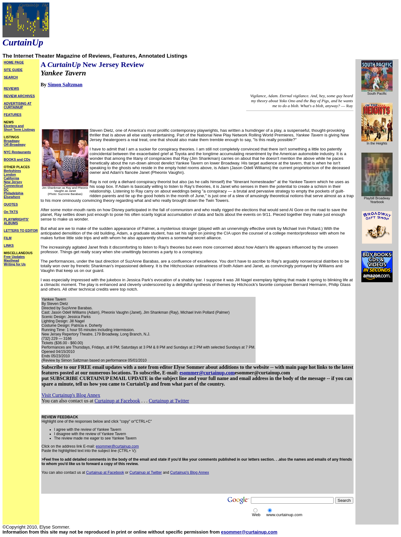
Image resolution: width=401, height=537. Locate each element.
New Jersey (13, 182)
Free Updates (14, 257)
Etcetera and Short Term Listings (19, 127)
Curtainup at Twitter (169, 400)
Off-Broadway (15, 144)
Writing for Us (15, 264)
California (11, 178)
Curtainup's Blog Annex (189, 472)
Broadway (12, 141)
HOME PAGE (14, 62)
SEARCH (11, 77)
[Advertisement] (115, 484)
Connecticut (13, 186)
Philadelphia (13, 193)
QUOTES (11, 204)
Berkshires (12, 171)
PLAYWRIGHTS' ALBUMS (16, 221)
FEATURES (13, 114)
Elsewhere (12, 197)
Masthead (11, 260)
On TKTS (11, 212)
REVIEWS (11, 88)
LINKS (9, 245)
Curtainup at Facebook (117, 400)
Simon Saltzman (65, 84)
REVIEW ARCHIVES (19, 96)
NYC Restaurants (17, 152)
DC (6, 189)
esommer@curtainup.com (207, 372)
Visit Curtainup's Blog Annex (71, 395)
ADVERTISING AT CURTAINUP (18, 105)
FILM (8, 238)
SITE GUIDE (13, 70)
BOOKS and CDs (17, 159)
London (10, 174)
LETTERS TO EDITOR (21, 230)
